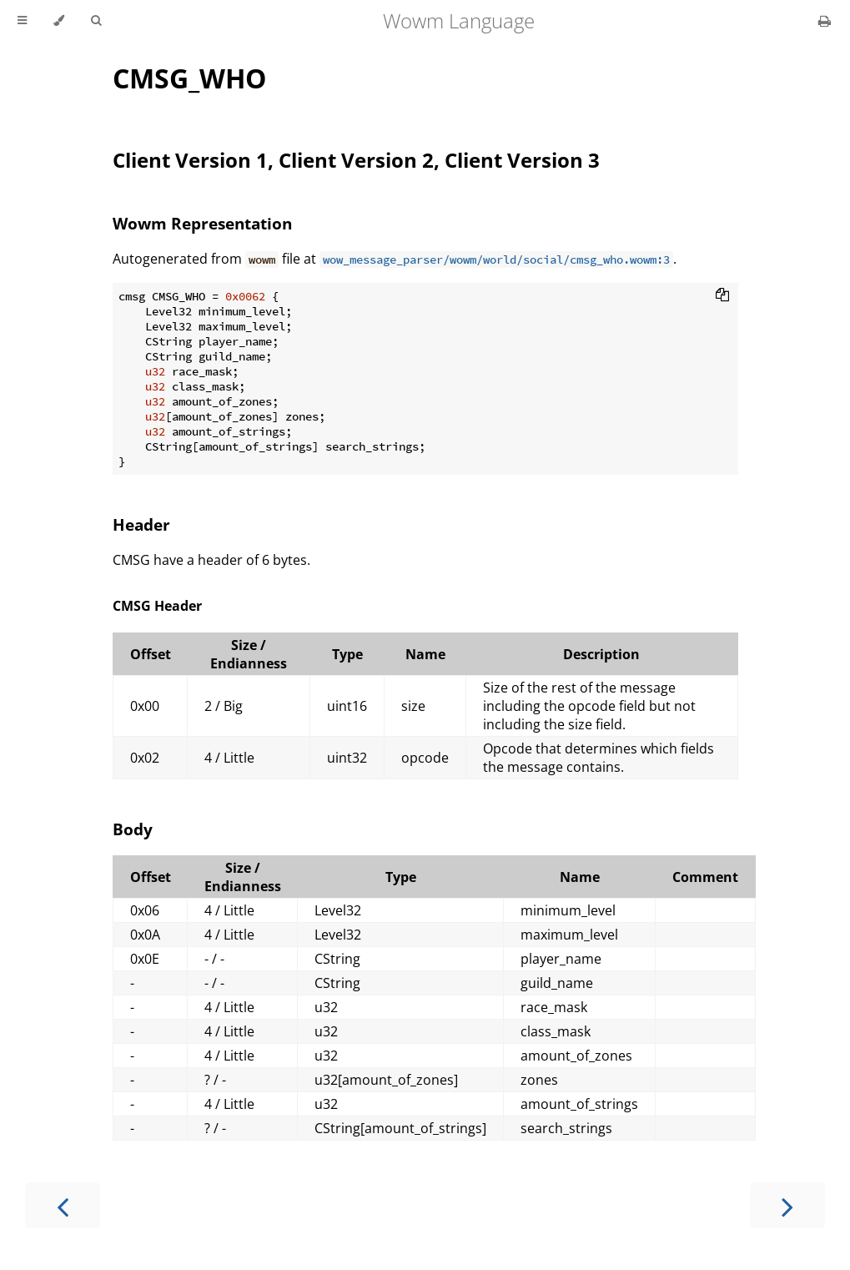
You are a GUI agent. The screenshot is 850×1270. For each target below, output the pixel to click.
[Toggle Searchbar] (96, 21)
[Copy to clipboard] (722, 296)
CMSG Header (157, 606)
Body (133, 829)
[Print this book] (824, 21)
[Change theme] (59, 21)
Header (141, 524)
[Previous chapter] (62, 1205)
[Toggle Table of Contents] (22, 21)
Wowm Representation (202, 223)
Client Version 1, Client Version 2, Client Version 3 (356, 160)
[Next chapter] (787, 1205)
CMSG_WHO (189, 78)
